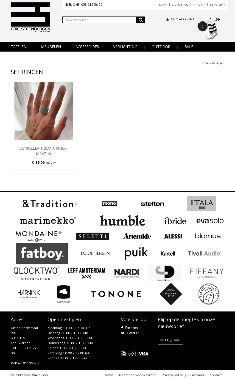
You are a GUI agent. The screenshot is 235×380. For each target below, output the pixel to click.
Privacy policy (172, 375)
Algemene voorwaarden (138, 375)
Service (199, 5)
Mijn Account (180, 19)
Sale (189, 46)
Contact (217, 5)
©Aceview (40, 375)
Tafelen (19, 46)
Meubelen (51, 46)
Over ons (180, 5)
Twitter (130, 333)
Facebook (131, 327)
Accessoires (87, 46)
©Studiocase (21, 375)
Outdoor (161, 46)
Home (162, 5)
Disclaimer (196, 375)
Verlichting (125, 46)
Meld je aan (170, 340)
